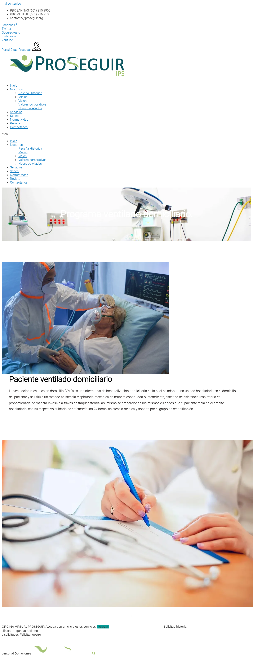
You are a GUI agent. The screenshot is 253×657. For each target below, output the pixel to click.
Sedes (14, 116)
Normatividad (19, 119)
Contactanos (19, 127)
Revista (15, 123)
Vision (22, 101)
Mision (22, 97)
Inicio (13, 85)
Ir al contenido (11, 3)
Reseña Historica (30, 93)
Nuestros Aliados (30, 108)
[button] (121, 134)
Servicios (16, 112)
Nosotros (16, 89)
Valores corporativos (32, 104)
